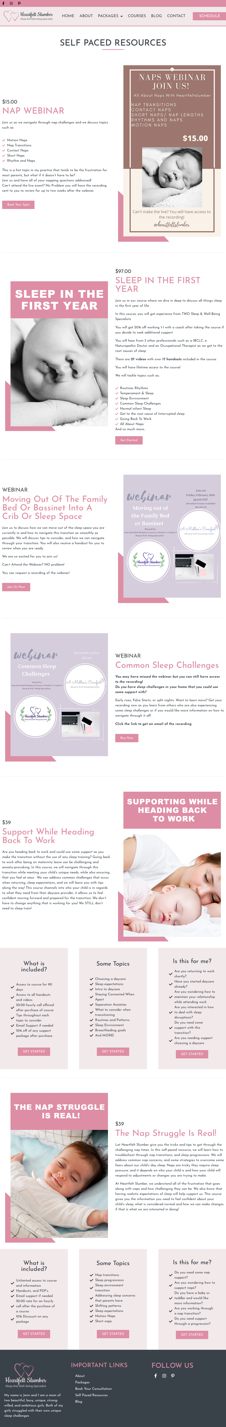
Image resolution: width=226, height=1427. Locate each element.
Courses (137, 16)
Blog (156, 16)
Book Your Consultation (93, 1389)
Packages (110, 16)
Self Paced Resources (91, 1395)
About (86, 16)
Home (68, 16)
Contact (176, 16)
